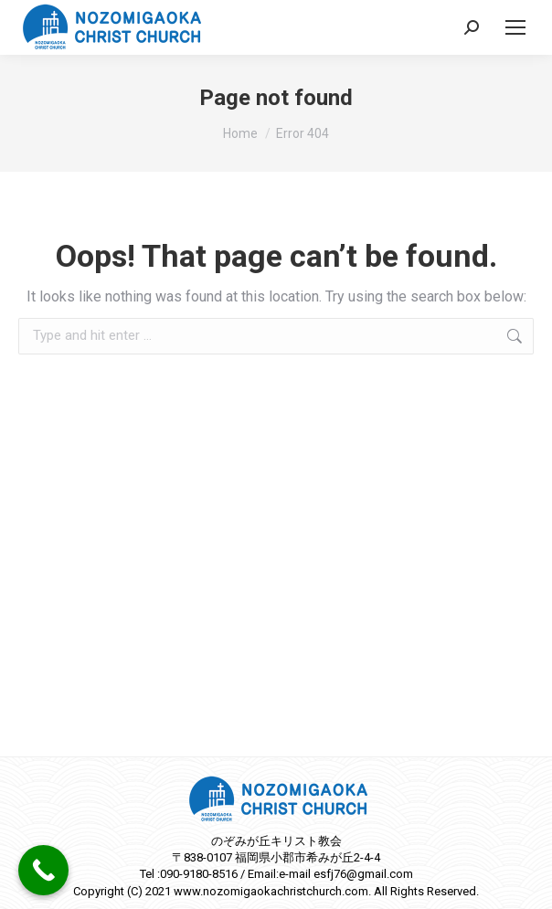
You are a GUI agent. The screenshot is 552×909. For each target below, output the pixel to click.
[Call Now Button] (43, 870)
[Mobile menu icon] (515, 27)
